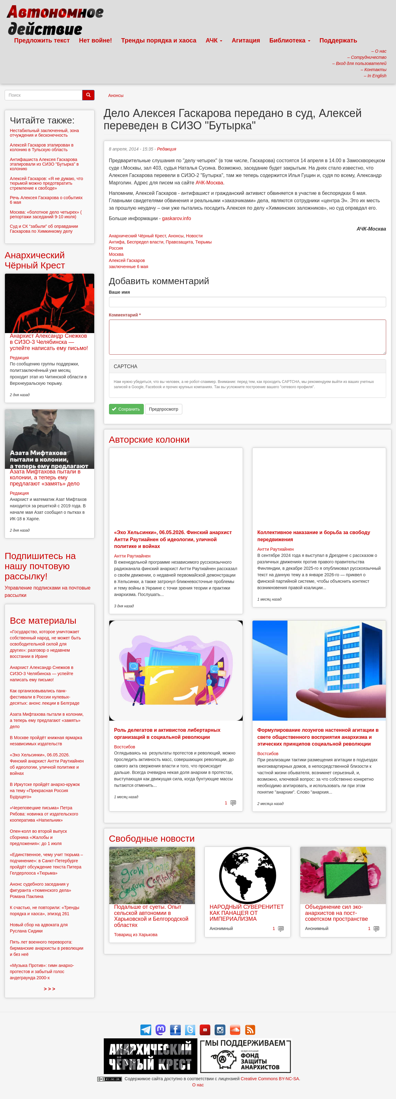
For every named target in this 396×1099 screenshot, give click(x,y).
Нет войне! (95, 40)
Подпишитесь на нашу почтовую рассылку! (40, 566)
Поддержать (338, 40)
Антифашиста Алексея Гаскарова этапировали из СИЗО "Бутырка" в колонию (44, 164)
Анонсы (116, 95)
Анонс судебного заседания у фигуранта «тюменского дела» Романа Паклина (40, 890)
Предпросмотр (163, 409)
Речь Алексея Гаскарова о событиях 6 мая (46, 200)
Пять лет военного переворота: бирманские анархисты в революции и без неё (46, 948)
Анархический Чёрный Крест (137, 235)
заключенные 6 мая (128, 266)
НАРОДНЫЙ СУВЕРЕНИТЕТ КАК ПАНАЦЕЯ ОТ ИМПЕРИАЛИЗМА (247, 913)
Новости (194, 235)
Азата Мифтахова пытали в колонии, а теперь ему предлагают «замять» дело (45, 478)
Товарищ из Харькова (136, 934)
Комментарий (125, 314)
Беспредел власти (145, 242)
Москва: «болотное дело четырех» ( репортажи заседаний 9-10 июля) (46, 214)
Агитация (246, 40)
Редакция (166, 149)
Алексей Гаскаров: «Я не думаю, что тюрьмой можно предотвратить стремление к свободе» (46, 183)
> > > (49, 989)
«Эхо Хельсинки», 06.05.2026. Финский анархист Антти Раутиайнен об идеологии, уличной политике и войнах (173, 539)
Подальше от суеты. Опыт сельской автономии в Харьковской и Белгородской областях (151, 916)
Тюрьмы (203, 242)
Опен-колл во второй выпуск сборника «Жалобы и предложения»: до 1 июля (38, 837)
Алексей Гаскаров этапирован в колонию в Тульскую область (42, 147)
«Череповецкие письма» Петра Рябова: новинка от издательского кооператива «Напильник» (44, 814)
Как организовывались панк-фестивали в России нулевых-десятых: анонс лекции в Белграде (44, 697)
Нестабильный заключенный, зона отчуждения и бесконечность (44, 133)
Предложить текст (42, 40)
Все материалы (43, 620)
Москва (116, 254)
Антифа (117, 242)
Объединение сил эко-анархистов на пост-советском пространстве (336, 913)
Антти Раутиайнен (132, 556)
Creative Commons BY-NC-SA (270, 1078)
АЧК (214, 40)
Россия (116, 248)
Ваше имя (119, 292)
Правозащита (179, 242)
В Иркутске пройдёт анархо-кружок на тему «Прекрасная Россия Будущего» (45, 790)
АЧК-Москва (209, 182)
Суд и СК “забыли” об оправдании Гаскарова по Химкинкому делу (44, 228)
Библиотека (289, 40)
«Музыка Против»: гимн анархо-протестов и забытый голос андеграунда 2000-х (42, 971)
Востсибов (124, 746)
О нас (198, 1084)
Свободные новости (152, 838)
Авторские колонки (149, 439)
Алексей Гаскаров (127, 260)
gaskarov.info (176, 218)
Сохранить (126, 409)
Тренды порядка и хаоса (158, 40)
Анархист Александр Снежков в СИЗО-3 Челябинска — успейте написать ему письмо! (49, 342)
